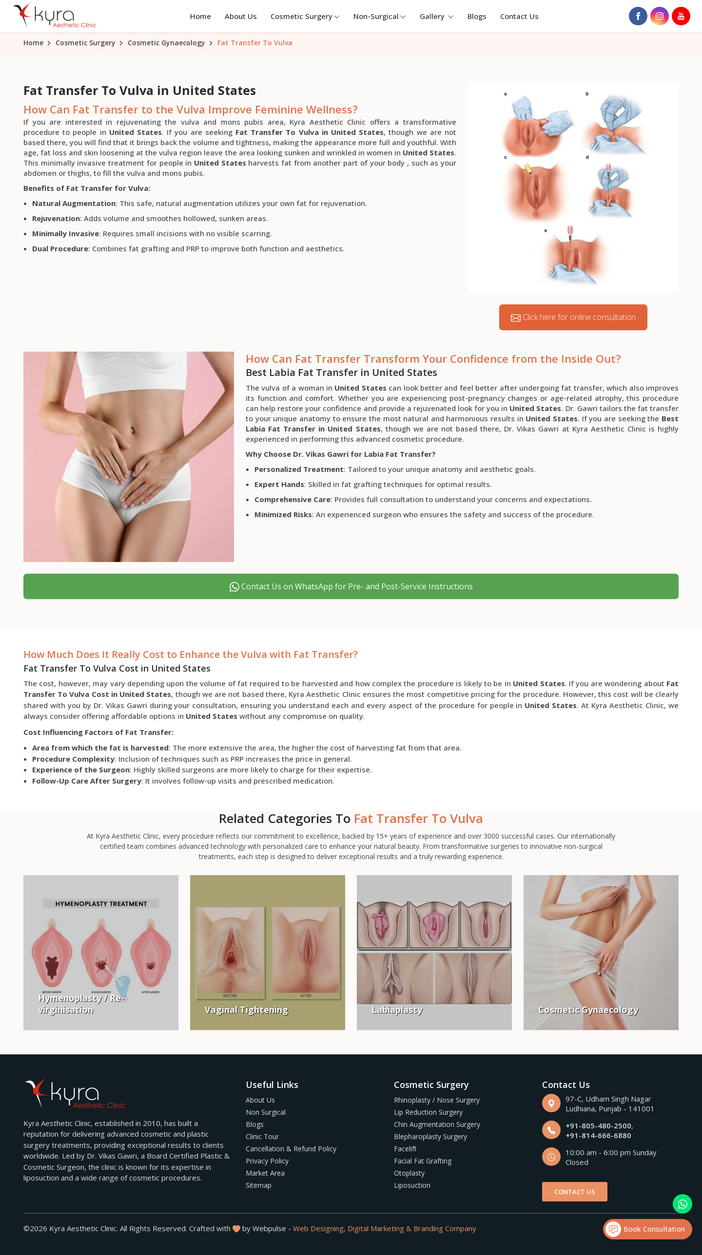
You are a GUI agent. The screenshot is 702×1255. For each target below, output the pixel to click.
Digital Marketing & (379, 1228)
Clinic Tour (262, 1136)
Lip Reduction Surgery (428, 1112)
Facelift (405, 1148)
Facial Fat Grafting (422, 1160)
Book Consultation (645, 1229)
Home (200, 16)
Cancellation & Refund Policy (291, 1148)
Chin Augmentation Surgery (437, 1124)
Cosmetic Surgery (305, 16)
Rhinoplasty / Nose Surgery (437, 1100)
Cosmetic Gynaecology (166, 42)
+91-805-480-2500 (598, 1125)
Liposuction (412, 1185)
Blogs (477, 16)
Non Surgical (266, 1112)
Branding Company (444, 1228)
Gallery (437, 16)
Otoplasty (409, 1173)
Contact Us (519, 16)
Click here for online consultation (573, 317)
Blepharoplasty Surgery (430, 1136)
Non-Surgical (379, 16)
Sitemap (259, 1185)
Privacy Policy (267, 1160)
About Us (241, 16)
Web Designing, (319, 1228)
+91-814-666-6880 (598, 1135)
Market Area (265, 1173)
